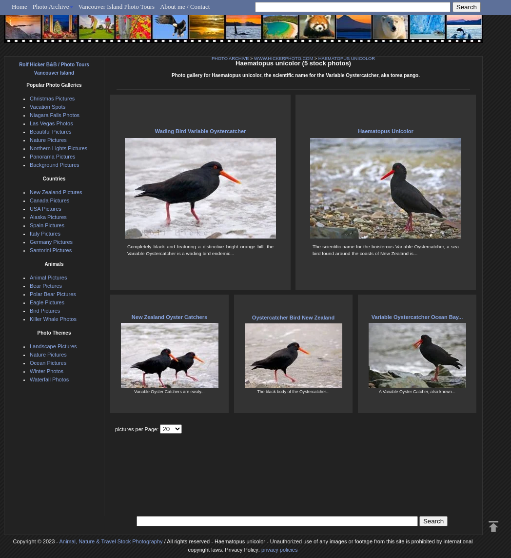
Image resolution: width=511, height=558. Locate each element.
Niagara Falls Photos (54, 115)
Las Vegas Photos (51, 123)
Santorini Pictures (51, 250)
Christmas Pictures (52, 98)
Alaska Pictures (48, 217)
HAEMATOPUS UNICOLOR (346, 58)
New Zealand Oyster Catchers (169, 317)
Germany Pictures (51, 242)
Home (19, 6)
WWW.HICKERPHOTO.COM (283, 58)
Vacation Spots (47, 107)
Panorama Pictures (53, 156)
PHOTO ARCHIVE (230, 58)
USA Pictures (45, 209)
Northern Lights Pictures (58, 148)
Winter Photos (46, 371)
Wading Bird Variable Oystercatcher (200, 131)
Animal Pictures (48, 277)
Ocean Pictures (48, 363)
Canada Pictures (49, 200)
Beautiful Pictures (51, 132)
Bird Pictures (45, 311)
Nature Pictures (48, 140)
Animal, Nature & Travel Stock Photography (110, 541)
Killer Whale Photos (53, 319)
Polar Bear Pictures (53, 294)
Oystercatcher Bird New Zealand (293, 317)
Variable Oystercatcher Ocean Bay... (417, 317)
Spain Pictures (47, 225)
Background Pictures (54, 165)
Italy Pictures (45, 234)
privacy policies (279, 550)
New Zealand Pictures (56, 192)
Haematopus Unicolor (385, 131)
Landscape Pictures (53, 346)
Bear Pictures (46, 286)
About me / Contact (185, 6)
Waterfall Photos (49, 379)
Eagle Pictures (47, 302)
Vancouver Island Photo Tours (117, 6)
